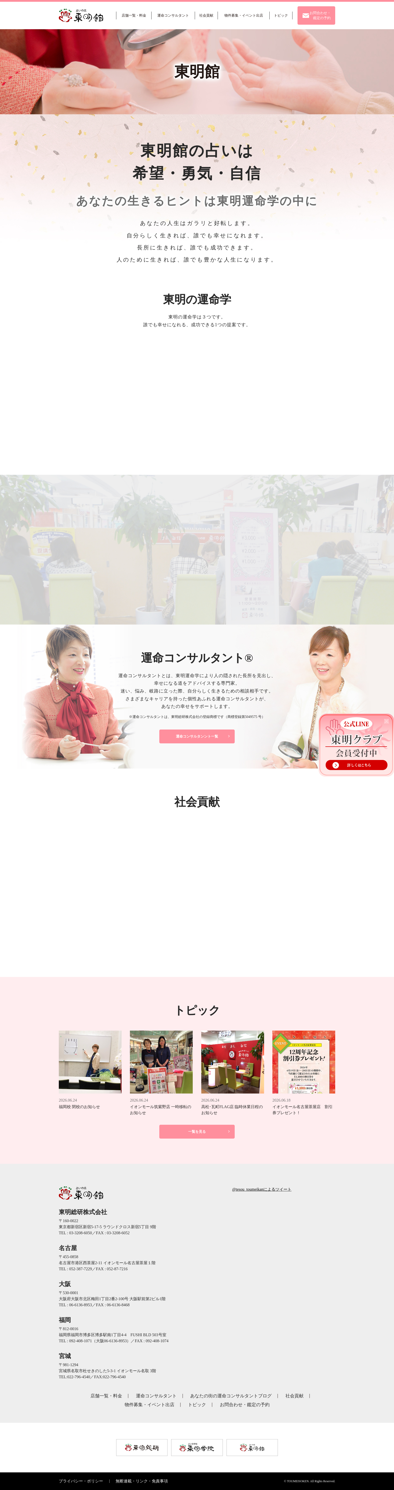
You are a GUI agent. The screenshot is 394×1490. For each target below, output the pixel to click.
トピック (197, 1404)
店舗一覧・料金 (106, 1395)
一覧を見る (197, 1132)
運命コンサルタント (156, 1395)
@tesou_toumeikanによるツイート (261, 1189)
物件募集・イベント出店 (149, 1404)
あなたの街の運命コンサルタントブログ (231, 1395)
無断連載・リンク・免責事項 (142, 1481)
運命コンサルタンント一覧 (197, 736)
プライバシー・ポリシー (81, 1481)
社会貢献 (294, 1395)
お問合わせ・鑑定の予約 (245, 1404)
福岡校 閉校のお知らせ (79, 1107)
